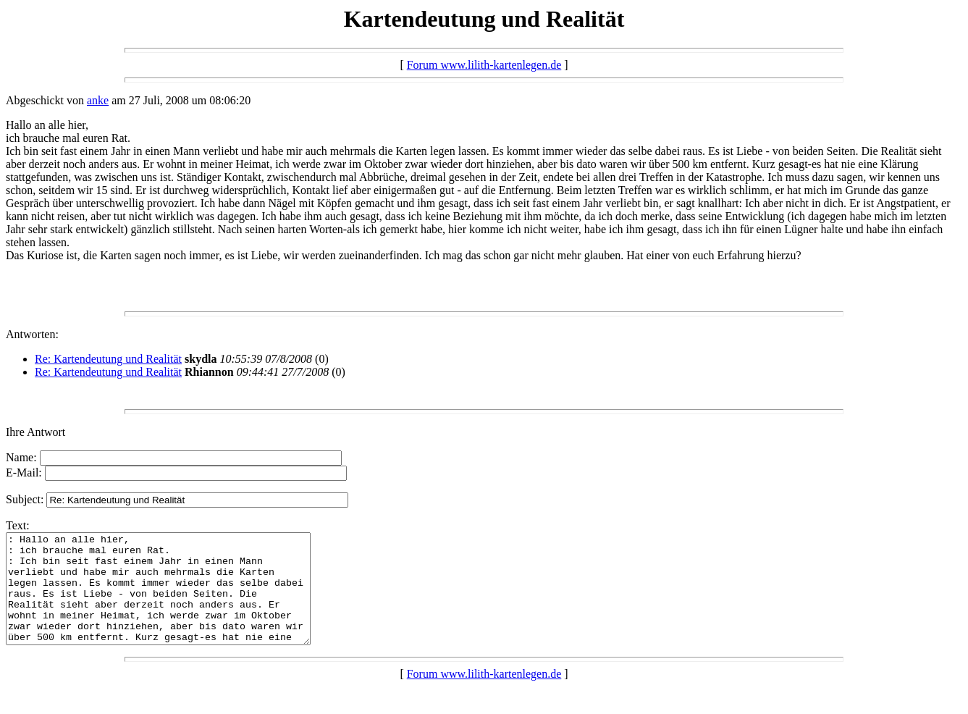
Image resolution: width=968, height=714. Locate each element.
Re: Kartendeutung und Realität (108, 359)
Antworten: (32, 334)
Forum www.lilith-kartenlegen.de (484, 65)
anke (98, 100)
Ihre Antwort (35, 432)
